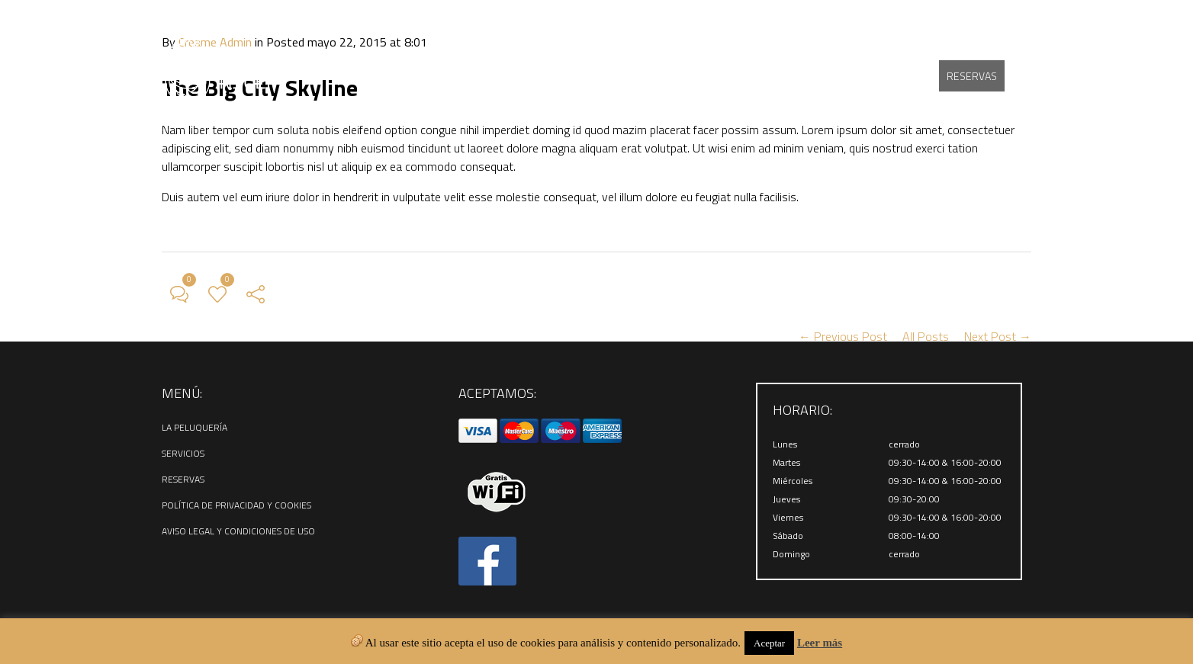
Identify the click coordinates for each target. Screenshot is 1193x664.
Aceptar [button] (769, 643)
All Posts (925, 336)
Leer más (819, 643)
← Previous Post (843, 336)
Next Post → (997, 336)
